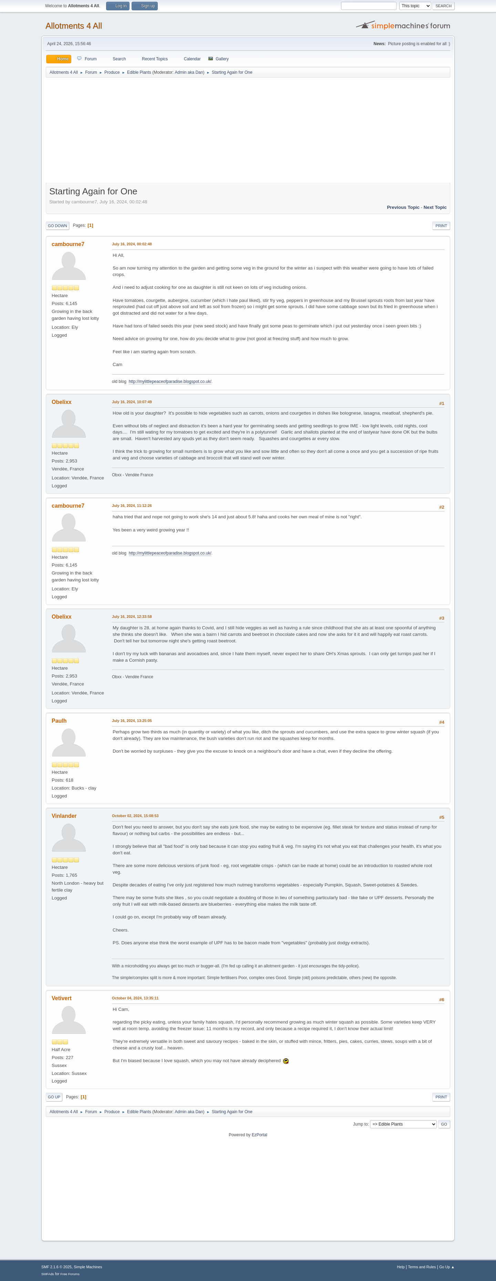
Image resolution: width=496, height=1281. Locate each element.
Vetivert (62, 998)
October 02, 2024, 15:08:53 (135, 816)
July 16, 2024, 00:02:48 (132, 244)
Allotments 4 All (73, 25)
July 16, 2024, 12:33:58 (132, 616)
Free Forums (70, 1274)
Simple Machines (88, 1267)
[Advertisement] (248, 131)
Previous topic (403, 207)
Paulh (59, 721)
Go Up (54, 1097)
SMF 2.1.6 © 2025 (56, 1267)
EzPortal (259, 1134)
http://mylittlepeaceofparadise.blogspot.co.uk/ (170, 381)
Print (441, 226)
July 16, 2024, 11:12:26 (132, 506)
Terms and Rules (422, 1267)
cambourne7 (68, 244)
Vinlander (64, 816)
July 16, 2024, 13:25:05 (132, 721)
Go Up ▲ (447, 1267)
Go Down (57, 226)
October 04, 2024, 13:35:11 (135, 998)
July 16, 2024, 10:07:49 (132, 402)
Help (401, 1267)
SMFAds (47, 1274)
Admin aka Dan (189, 72)
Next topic (435, 207)
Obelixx (62, 402)
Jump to (360, 1124)
